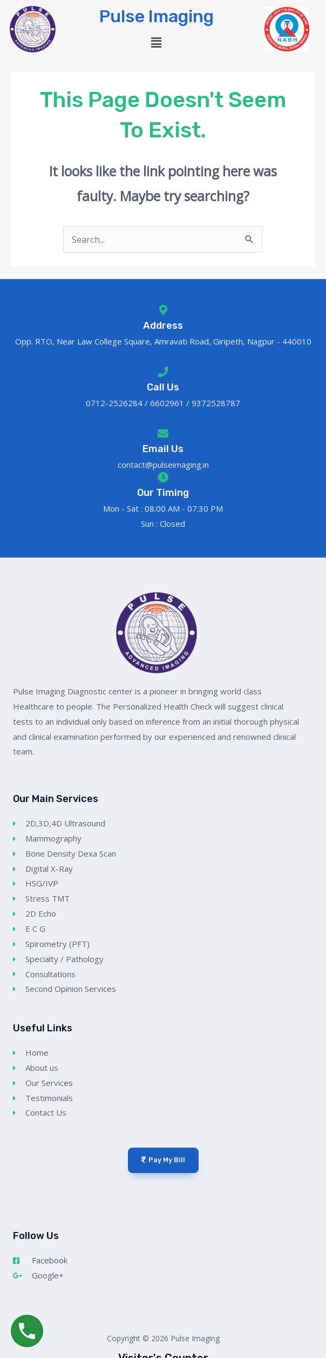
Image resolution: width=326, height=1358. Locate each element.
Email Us (163, 449)
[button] (156, 42)
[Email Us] (163, 433)
